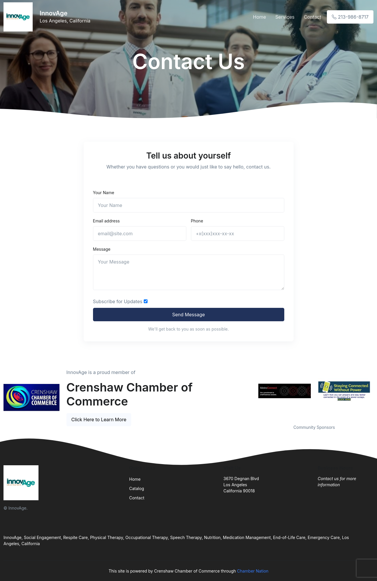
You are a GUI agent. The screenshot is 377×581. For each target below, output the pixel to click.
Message (102, 249)
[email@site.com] (139, 233)
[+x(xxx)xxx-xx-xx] (237, 233)
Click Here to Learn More (99, 419)
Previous (250, 391)
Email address (106, 220)
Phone (197, 220)
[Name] (188, 205)
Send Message (188, 314)
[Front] (19, 16)
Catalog (136, 488)
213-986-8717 (350, 17)
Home (259, 17)
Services (284, 17)
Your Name (103, 192)
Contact (312, 17)
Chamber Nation (253, 570)
